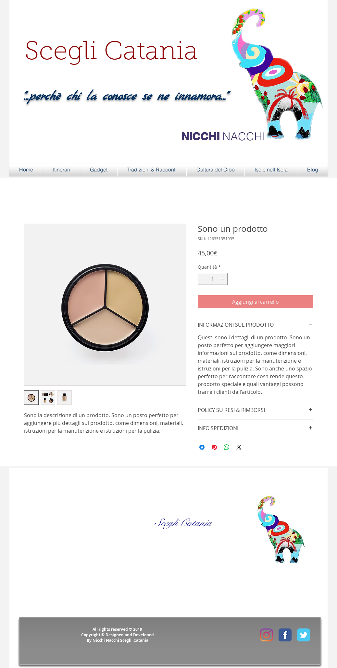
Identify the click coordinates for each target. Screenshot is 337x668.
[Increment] (222, 279)
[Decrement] (203, 279)
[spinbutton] (212, 279)
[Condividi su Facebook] (202, 447)
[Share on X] (239, 447)
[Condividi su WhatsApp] (227, 447)
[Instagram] (266, 634)
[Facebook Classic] (285, 634)
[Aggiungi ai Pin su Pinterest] (214, 447)
